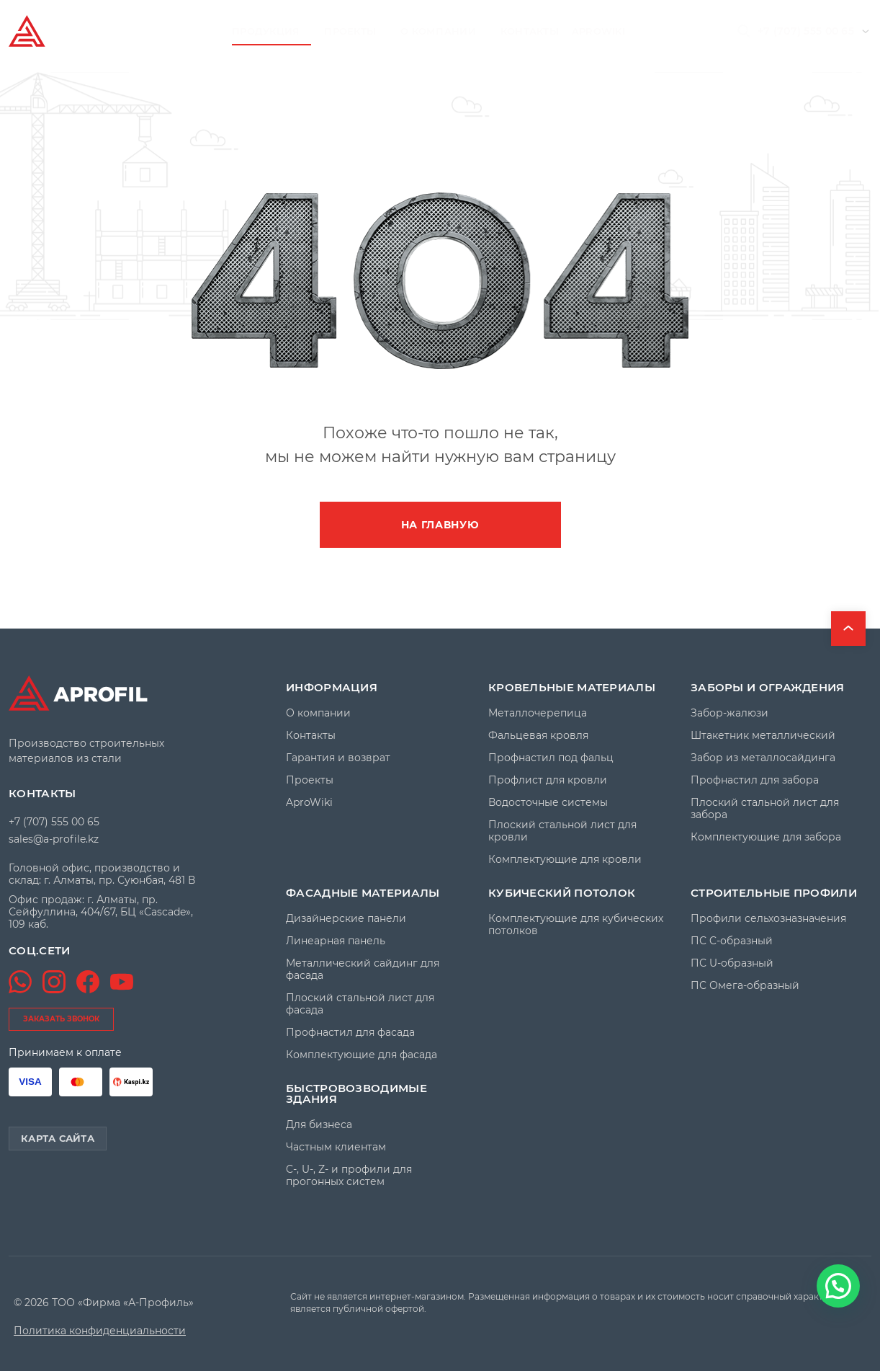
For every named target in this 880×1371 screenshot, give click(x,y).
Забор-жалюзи (729, 713)
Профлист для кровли (547, 780)
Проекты (350, 31)
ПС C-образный (732, 941)
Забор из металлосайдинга (763, 758)
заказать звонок (61, 1019)
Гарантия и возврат (338, 758)
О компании (438, 31)
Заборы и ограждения (768, 687)
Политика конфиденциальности (100, 1331)
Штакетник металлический (763, 735)
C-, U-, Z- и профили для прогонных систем (349, 1175)
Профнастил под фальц (551, 758)
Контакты (529, 31)
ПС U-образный (732, 963)
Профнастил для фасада (350, 1032)
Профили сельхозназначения (768, 919)
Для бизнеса (319, 1125)
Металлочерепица (537, 713)
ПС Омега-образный (745, 986)
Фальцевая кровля (538, 735)
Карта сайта (57, 1138)
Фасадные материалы (362, 892)
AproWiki (598, 31)
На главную (440, 524)
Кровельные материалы (571, 687)
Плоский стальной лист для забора (765, 809)
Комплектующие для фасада (361, 1055)
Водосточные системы (548, 803)
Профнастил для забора (755, 780)
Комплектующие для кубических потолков (575, 925)
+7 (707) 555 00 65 (806, 31)
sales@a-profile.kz (54, 839)
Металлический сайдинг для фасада (362, 969)
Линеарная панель (335, 941)
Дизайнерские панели (346, 919)
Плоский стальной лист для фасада (360, 1004)
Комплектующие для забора (766, 837)
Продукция (266, 31)
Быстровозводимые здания (356, 1093)
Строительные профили (774, 892)
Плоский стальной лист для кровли (562, 831)
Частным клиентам (336, 1147)
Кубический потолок (561, 892)
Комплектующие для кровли (565, 859)
